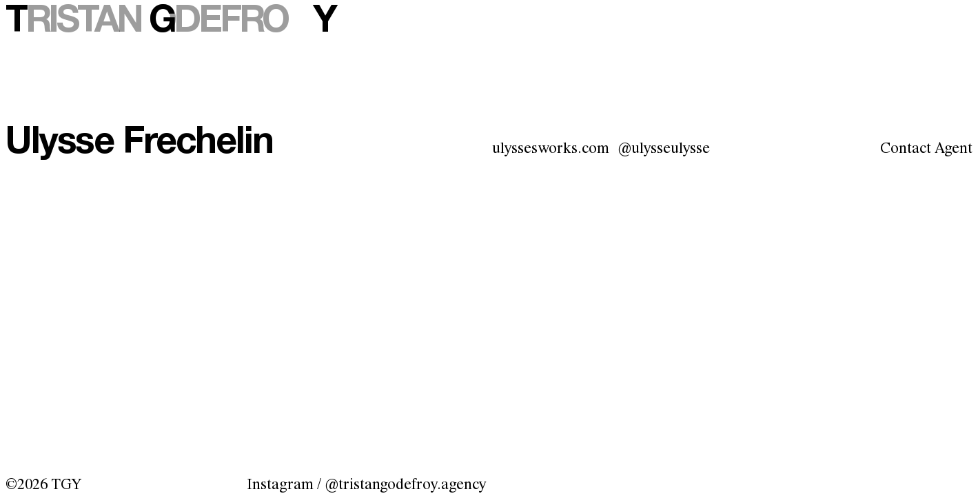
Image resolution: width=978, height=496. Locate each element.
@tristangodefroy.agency (406, 485)
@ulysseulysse (664, 149)
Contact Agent (926, 149)
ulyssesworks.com (550, 149)
